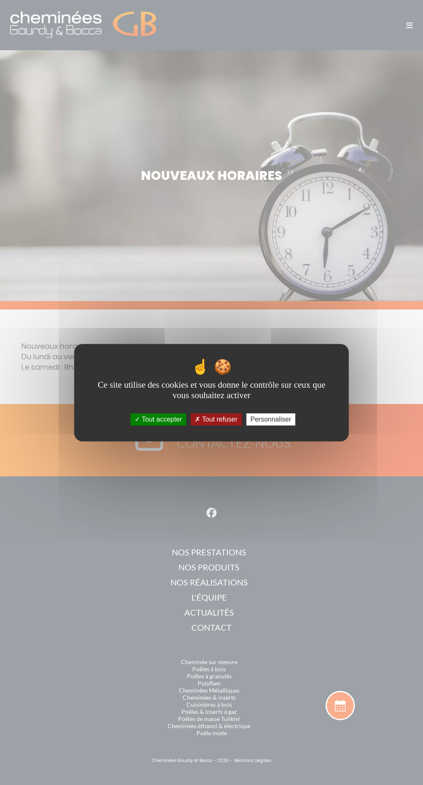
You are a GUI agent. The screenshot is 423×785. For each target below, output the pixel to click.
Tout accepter (158, 419)
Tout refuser (216, 419)
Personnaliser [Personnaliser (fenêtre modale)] (270, 419)
